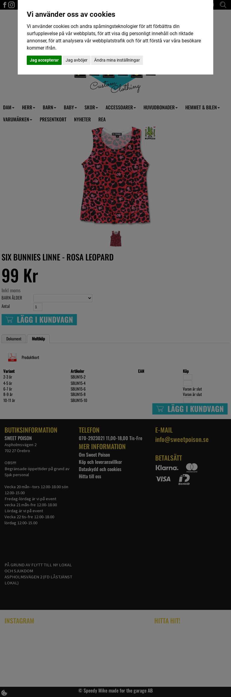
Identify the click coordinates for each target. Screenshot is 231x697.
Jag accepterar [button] (44, 60)
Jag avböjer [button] (77, 60)
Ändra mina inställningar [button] (117, 60)
